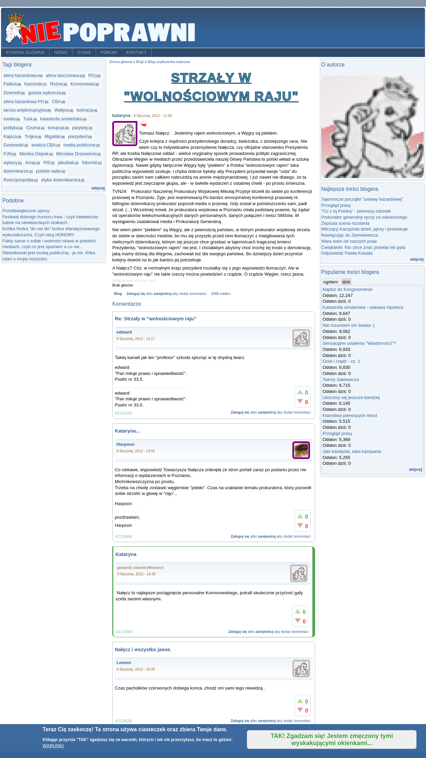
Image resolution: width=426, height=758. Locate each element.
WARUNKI (53, 745)
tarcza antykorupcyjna (25, 110)
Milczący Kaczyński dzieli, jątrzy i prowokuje (364, 229)
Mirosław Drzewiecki (76, 153)
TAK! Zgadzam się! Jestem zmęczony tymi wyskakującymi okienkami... (332, 739)
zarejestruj (162, 294)
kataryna (121, 115)
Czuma (33, 127)
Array (30, 162)
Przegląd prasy (336, 205)
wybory (10, 162)
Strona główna (25, 52)
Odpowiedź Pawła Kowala (347, 253)
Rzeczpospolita (18, 179)
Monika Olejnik (34, 153)
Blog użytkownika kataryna (169, 62)
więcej (98, 188)
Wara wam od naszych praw (349, 241)
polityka (10, 127)
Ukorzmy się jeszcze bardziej (351, 397)
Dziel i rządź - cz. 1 (341, 361)
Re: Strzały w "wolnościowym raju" (155, 318)
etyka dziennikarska (60, 179)
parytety (80, 127)
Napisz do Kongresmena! (347, 289)
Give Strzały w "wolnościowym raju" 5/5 (152, 280)
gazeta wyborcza (44, 92)
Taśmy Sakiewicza (341, 379)
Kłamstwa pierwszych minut (350, 415)
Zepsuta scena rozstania (345, 223)
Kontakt (136, 52)
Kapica (10, 136)
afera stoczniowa (62, 75)
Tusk (28, 118)
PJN (7, 153)
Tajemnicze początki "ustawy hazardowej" (362, 199)
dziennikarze (15, 171)
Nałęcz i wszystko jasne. (143, 649)
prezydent (78, 136)
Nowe (61, 52)
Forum (109, 52)
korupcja (56, 127)
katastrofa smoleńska (61, 118)
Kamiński (33, 83)
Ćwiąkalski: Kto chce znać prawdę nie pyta (363, 247)
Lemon (124, 662)
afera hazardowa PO (23, 101)
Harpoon (126, 444)
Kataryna (126, 554)
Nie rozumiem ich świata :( (349, 325)
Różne (56, 83)
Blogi (140, 62)
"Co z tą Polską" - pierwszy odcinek (356, 211)
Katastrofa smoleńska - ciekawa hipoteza (363, 307)
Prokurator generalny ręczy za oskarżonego (364, 217)
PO (91, 75)
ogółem (331, 281)
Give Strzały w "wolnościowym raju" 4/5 (143, 280)
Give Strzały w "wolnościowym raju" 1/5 (117, 280)
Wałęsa (61, 110)
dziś (346, 281)
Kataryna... (127, 431)
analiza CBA (43, 144)
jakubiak (66, 162)
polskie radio (48, 171)
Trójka (31, 136)
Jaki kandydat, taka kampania (352, 451)
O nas (84, 52)
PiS (46, 162)
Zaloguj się (136, 294)
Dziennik (11, 92)
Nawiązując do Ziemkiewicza (349, 235)
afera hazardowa (20, 75)
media (9, 118)
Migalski (52, 136)
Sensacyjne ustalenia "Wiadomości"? (359, 343)
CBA (56, 101)
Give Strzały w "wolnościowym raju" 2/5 (126, 280)
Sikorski (89, 162)
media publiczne (79, 144)
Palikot (10, 83)
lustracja (85, 110)
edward (124, 332)
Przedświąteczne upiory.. (27, 210)
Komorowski (83, 83)
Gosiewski (13, 144)
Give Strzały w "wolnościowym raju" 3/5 (135, 280)
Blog (118, 294)
